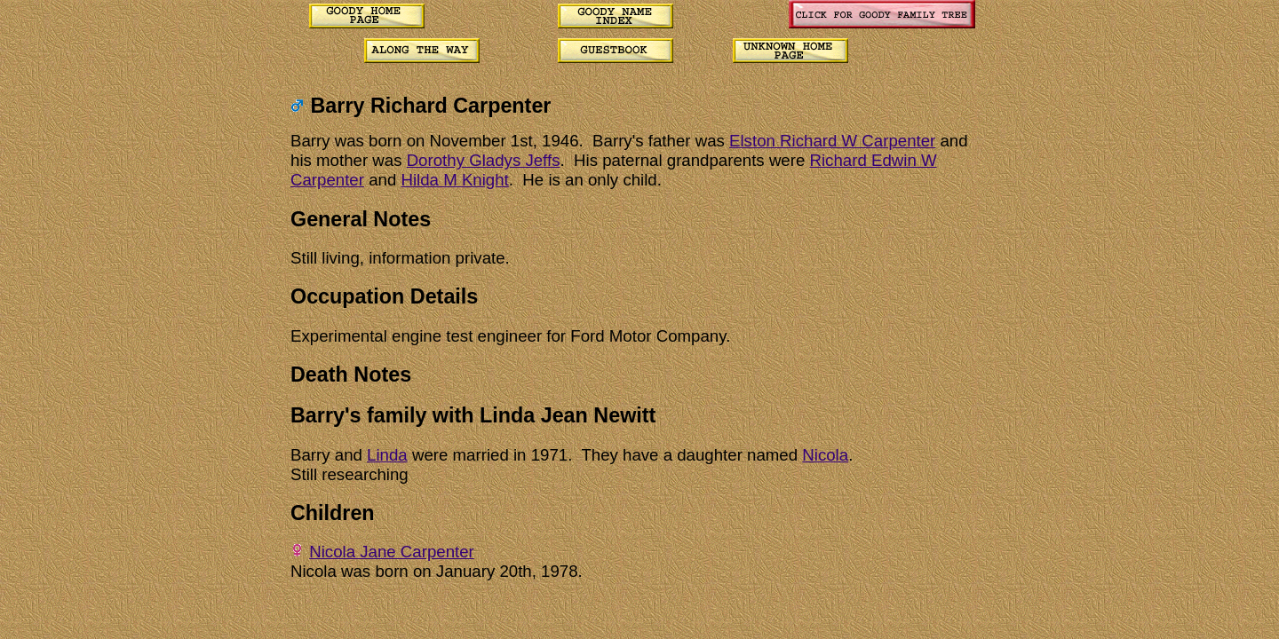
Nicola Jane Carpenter (391, 551)
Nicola (825, 455)
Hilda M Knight (454, 179)
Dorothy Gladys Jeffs (483, 160)
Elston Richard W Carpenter (832, 140)
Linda (387, 455)
